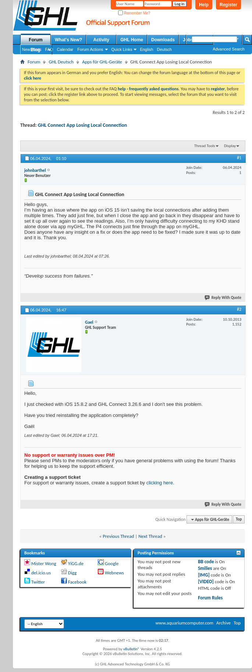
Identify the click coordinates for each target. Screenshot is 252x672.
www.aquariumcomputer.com (184, 623)
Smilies (205, 568)
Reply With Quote (223, 297)
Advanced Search (229, 49)
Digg (72, 572)
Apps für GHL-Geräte (102, 62)
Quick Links (121, 49)
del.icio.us (41, 572)
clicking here (159, 482)
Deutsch (164, 49)
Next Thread (150, 536)
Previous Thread (118, 536)
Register (228, 4)
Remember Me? (134, 13)
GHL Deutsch (61, 62)
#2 (239, 309)
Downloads (163, 39)
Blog (35, 49)
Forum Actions (90, 49)
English (146, 49)
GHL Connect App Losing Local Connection (82, 125)
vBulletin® (131, 649)
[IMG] (204, 575)
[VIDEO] (206, 581)
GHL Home (131, 39)
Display (230, 145)
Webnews (114, 572)
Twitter (38, 582)
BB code (206, 561)
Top (239, 519)
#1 (239, 157)
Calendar (65, 49)
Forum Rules (210, 597)
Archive (223, 623)
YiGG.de (76, 563)
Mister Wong (43, 563)
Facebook (77, 582)
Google (111, 563)
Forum (35, 39)
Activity (101, 39)
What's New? (68, 39)
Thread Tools (204, 145)
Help (204, 4)
